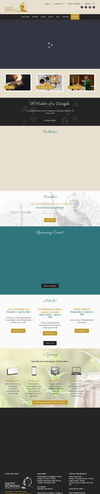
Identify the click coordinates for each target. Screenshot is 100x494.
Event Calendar (74, 4)
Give (58, 17)
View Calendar (50, 286)
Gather (35, 17)
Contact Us (58, 4)
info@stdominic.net (79, 493)
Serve (50, 17)
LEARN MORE (50, 120)
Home (47, 4)
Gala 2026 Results (18, 309)
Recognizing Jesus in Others (50, 204)
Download (54, 213)
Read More (18, 331)
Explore (65, 17)
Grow (43, 17)
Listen (44, 213)
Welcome (25, 17)
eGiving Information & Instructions (50, 402)
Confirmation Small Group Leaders (50, 311)
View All (50, 220)
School (75, 17)
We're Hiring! (82, 309)
